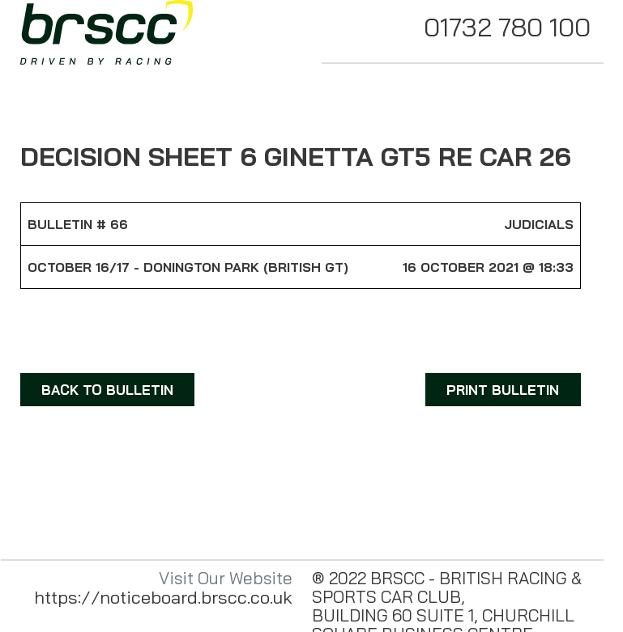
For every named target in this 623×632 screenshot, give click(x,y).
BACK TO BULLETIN (107, 389)
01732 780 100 (507, 27)
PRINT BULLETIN (502, 389)
